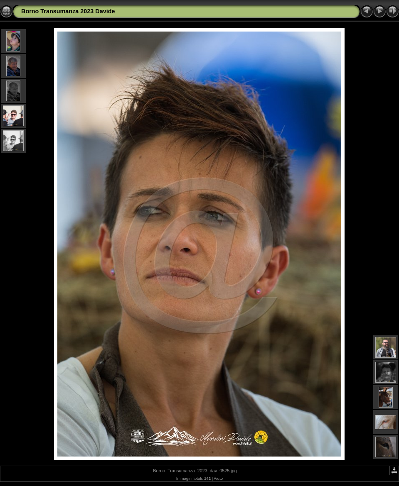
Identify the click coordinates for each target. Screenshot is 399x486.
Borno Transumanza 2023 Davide (68, 11)
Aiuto (218, 478)
